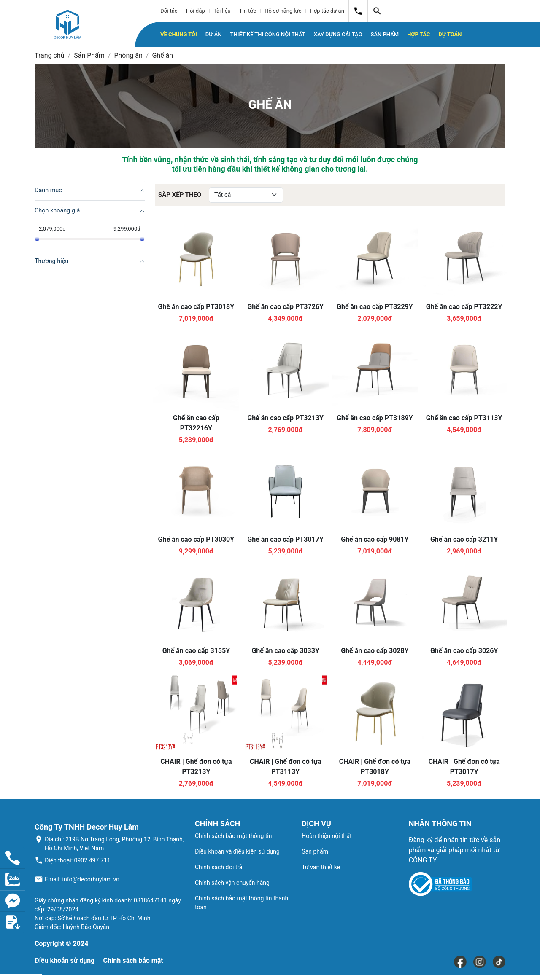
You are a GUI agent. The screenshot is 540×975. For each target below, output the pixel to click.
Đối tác (169, 11)
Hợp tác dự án (327, 11)
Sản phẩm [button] (385, 34)
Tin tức (247, 11)
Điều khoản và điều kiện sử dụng (237, 851)
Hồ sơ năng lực (283, 11)
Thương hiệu (51, 261)
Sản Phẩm (89, 55)
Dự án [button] (213, 34)
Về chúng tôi (178, 34)
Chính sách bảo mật (133, 960)
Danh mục (48, 190)
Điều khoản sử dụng (64, 960)
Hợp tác (418, 34)
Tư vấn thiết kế (321, 867)
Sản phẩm (315, 851)
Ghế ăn (162, 55)
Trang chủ (50, 55)
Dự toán (450, 34)
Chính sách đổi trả (218, 867)
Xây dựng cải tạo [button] (338, 34)
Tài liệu (222, 11)
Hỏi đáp (195, 11)
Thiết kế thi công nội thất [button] (267, 34)
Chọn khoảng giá (57, 210)
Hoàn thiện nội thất (326, 836)
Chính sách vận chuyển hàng (232, 882)
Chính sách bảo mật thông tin (233, 836)
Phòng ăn (128, 55)
